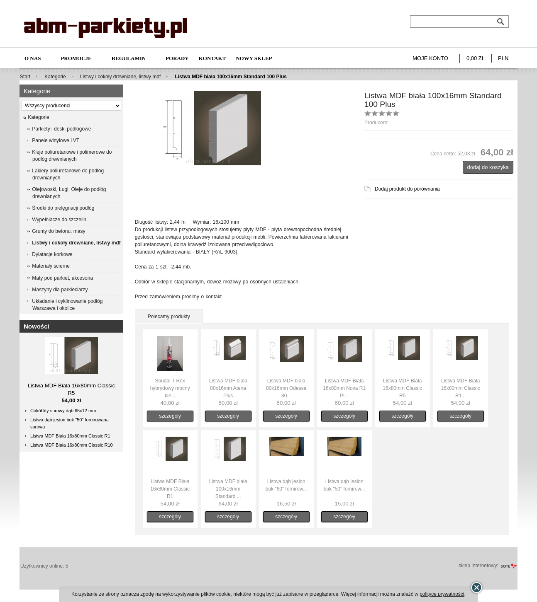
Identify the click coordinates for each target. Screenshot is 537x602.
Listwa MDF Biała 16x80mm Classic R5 (402, 388)
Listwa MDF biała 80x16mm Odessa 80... (286, 388)
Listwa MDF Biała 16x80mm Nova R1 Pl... (344, 388)
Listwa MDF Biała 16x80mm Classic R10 (71, 444)
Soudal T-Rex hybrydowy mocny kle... (170, 388)
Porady (177, 58)
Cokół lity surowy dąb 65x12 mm (63, 410)
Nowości (36, 326)
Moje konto (430, 58)
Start (25, 77)
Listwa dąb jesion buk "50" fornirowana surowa (69, 423)
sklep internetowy (478, 565)
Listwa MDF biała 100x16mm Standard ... (228, 489)
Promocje (76, 58)
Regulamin (129, 58)
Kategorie (55, 77)
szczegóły (170, 416)
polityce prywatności (442, 594)
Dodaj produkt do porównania (407, 189)
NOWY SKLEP (254, 58)
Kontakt (212, 58)
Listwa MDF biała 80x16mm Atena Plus (228, 388)
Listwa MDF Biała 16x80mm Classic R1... (460, 388)
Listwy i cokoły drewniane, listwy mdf (120, 77)
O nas (32, 58)
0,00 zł (475, 58)
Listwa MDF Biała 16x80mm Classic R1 (70, 435)
